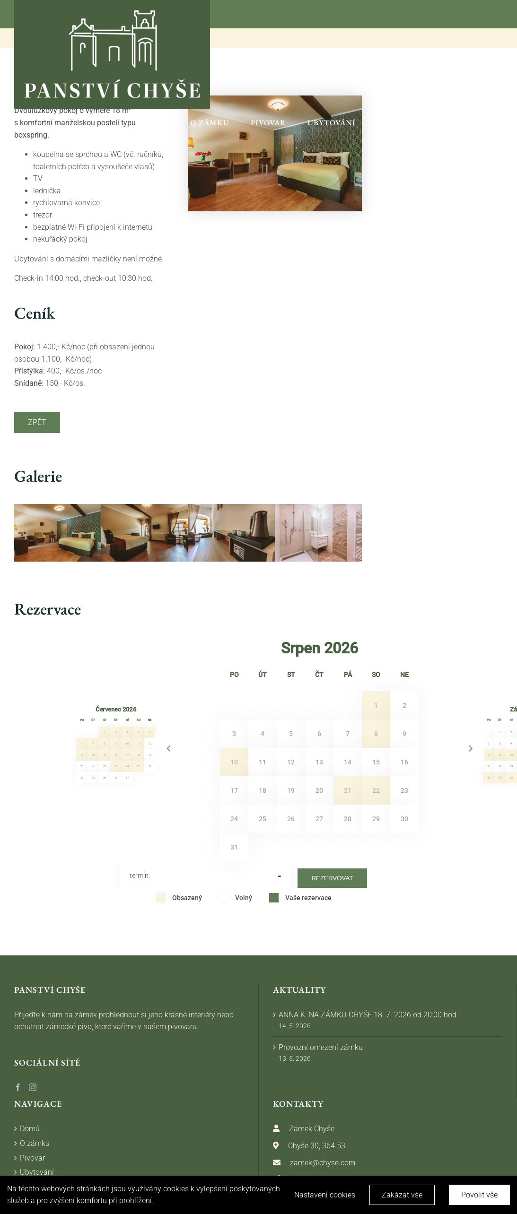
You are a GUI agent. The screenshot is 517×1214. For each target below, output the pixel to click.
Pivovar (32, 1157)
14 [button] (93, 755)
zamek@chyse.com (322, 1162)
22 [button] (104, 766)
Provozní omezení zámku (321, 1047)
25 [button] (138, 766)
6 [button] (81, 743)
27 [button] (81, 777)
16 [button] (115, 755)
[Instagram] (32, 1087)
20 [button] (81, 766)
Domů (30, 1128)
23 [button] (115, 766)
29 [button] (104, 777)
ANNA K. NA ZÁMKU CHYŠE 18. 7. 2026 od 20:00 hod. (368, 1014)
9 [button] (115, 743)
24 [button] (127, 766)
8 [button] (104, 743)
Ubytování (37, 1172)
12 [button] (150, 743)
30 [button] (115, 777)
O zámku (35, 1143)
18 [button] (138, 755)
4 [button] (138, 732)
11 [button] (138, 743)
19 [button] (150, 755)
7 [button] (93, 743)
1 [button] (104, 732)
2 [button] (115, 732)
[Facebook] (18, 1087)
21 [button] (93, 766)
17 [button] (127, 755)
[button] (169, 747)
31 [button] (127, 777)
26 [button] (150, 766)
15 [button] (104, 755)
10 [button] (127, 743)
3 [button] (127, 732)
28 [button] (93, 777)
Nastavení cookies (324, 1194)
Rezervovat (332, 878)
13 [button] (81, 755)
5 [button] (149, 732)
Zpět (37, 422)
